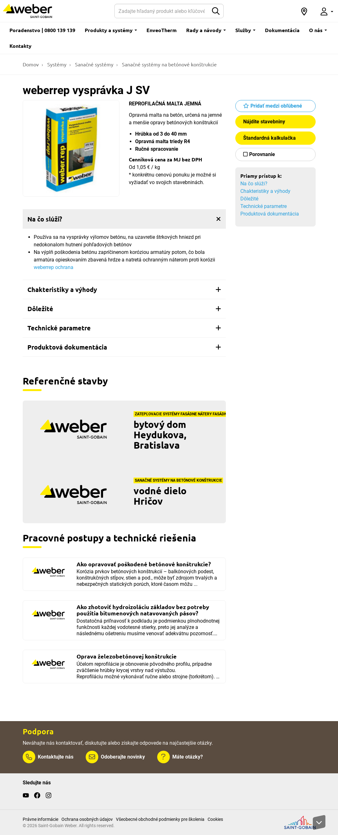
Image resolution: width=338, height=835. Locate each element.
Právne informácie (40, 819)
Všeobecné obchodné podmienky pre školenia (160, 819)
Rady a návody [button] (206, 30)
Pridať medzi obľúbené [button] (276, 106)
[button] (304, 11)
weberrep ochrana (53, 267)
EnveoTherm (161, 30)
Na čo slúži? (253, 184)
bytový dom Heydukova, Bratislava (160, 434)
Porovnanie (262, 154)
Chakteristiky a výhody (265, 191)
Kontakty (20, 45)
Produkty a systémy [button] (111, 30)
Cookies (215, 819)
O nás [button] (318, 30)
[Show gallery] (71, 148)
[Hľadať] (162, 11)
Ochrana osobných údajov (87, 819)
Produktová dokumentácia (269, 214)
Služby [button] (245, 30)
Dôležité (249, 199)
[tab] (124, 219)
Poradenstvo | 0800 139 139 (42, 30)
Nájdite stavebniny (264, 122)
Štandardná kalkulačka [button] (269, 138)
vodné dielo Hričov (160, 496)
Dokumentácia (282, 30)
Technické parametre (263, 206)
